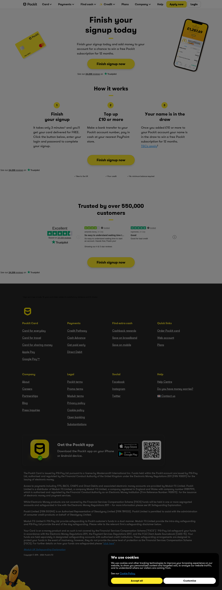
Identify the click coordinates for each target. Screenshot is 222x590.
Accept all (137, 580)
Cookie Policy (127, 573)
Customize (189, 580)
